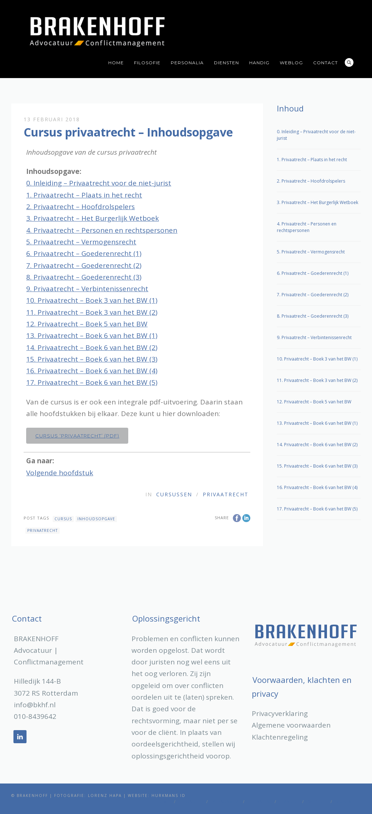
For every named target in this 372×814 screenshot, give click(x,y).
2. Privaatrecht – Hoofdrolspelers (80, 206)
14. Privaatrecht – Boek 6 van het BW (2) (91, 347)
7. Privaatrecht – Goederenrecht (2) (83, 265)
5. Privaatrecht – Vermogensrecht (81, 242)
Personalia (187, 62)
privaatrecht (42, 530)
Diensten (226, 62)
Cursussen (174, 494)
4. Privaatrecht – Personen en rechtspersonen (101, 230)
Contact (325, 62)
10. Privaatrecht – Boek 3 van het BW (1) (91, 300)
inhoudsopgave (96, 518)
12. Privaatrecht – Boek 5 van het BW (86, 324)
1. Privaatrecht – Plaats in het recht (84, 195)
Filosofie (147, 62)
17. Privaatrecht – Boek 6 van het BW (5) (91, 382)
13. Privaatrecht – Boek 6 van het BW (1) (91, 335)
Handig (259, 62)
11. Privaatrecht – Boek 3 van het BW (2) (91, 312)
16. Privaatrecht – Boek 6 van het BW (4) (91, 370)
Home (116, 62)
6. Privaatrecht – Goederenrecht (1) (83, 253)
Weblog (291, 62)
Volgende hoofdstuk (59, 472)
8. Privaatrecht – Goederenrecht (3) (83, 277)
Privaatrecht (225, 494)
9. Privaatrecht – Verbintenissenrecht (87, 288)
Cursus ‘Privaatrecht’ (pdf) (77, 436)
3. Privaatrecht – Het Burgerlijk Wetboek (92, 218)
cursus (63, 518)
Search (349, 62)
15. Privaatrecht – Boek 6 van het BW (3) (91, 359)
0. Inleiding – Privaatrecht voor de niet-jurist (98, 183)
